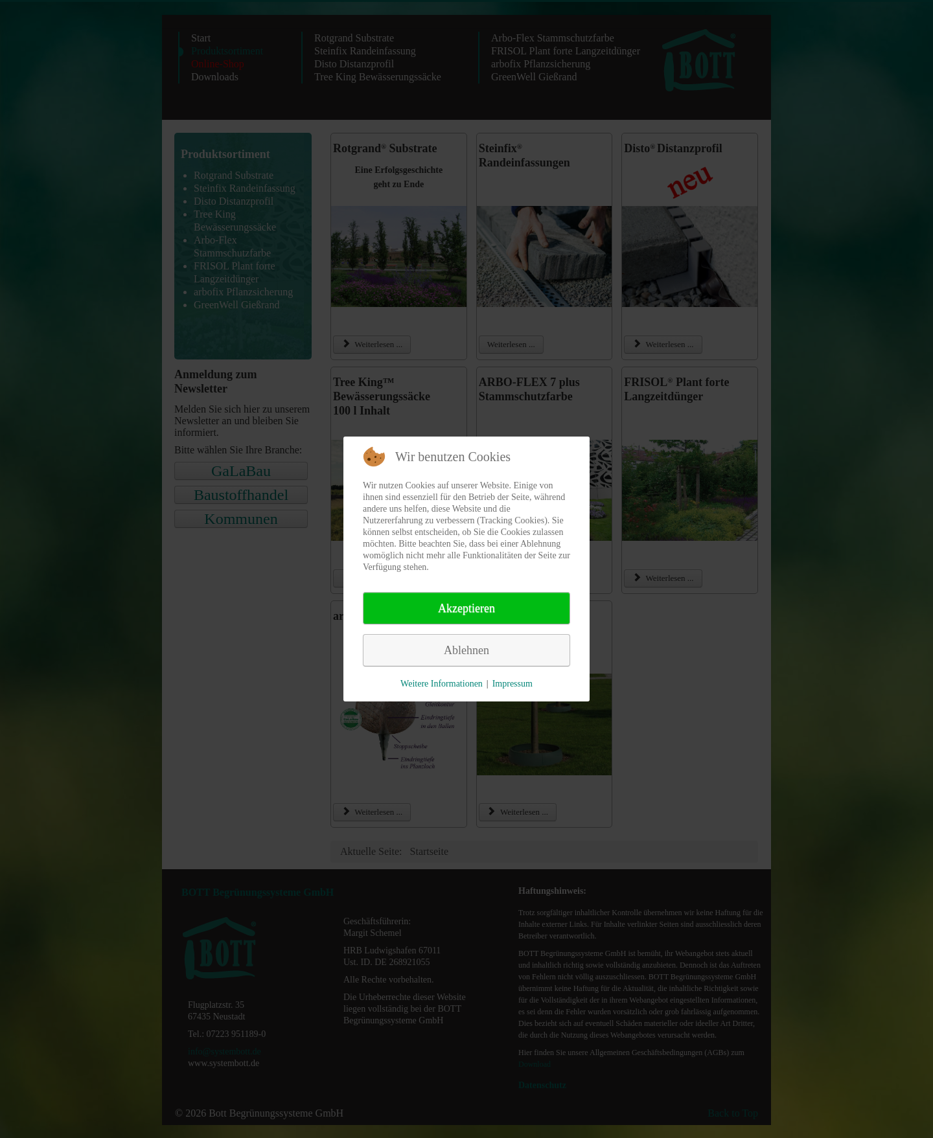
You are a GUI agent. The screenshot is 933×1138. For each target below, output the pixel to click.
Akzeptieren (466, 608)
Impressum (512, 683)
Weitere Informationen (441, 683)
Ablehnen (466, 650)
